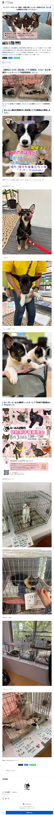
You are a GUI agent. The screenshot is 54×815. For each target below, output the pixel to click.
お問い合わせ (7, 794)
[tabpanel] (27, 419)
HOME (4, 62)
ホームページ (7, 796)
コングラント (22, 808)
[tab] (4, 62)
